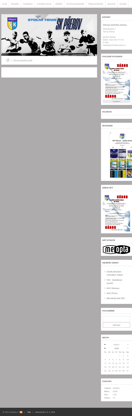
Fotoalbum (28, 3)
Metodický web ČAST (116, 298)
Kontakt (123, 3)
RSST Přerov (112, 293)
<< (105, 344)
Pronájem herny (44, 3)
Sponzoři (111, 3)
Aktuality (15, 3)
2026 (116, 348)
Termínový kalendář (75, 3)
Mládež (58, 3)
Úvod (4, 3)
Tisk (29, 412)
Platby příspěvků (95, 3)
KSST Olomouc (113, 288)
